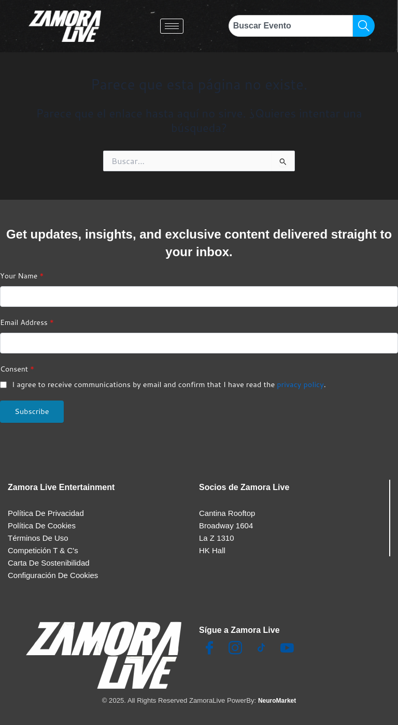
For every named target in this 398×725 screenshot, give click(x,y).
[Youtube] (287, 648)
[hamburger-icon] (171, 26)
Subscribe (32, 405)
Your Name (22, 270)
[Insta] (235, 648)
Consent (17, 363)
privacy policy (300, 378)
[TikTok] (261, 648)
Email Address (27, 317)
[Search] (364, 26)
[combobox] (291, 26)
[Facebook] (209, 648)
